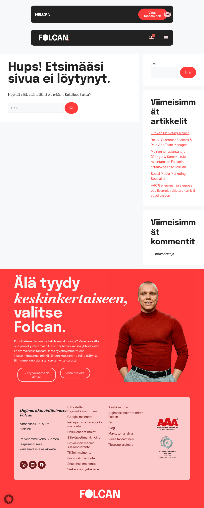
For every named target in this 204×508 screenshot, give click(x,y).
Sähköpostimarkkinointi (84, 437)
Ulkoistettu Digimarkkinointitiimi (82, 409)
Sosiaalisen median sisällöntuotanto (80, 445)
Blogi (112, 428)
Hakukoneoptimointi (81, 432)
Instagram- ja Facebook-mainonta (84, 424)
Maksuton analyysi (121, 433)
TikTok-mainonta (79, 452)
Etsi (153, 64)
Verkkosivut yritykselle (83, 469)
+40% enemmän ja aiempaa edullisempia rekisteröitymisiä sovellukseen (173, 190)
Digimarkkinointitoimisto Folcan (125, 415)
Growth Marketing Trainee (170, 133)
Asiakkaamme (118, 407)
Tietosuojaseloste (120, 444)
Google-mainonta (79, 417)
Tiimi (111, 422)
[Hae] (71, 108)
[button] (166, 37)
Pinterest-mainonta (81, 458)
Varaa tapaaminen (121, 439)
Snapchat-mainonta (81, 464)
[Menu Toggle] (96, 14)
